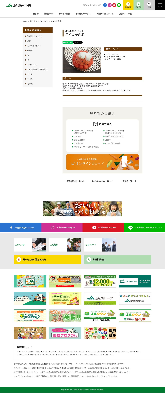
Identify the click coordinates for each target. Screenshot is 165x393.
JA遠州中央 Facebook (24, 228)
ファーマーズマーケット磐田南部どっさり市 (115, 132)
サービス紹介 (64, 14)
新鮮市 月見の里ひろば (114, 136)
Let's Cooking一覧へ (101, 181)
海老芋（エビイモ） (34, 36)
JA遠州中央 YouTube (107, 227)
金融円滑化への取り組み (128, 368)
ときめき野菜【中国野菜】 (36, 69)
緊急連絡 (125, 5)
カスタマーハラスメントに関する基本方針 (30, 368)
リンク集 (120, 377)
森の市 (108, 140)
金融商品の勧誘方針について (104, 368)
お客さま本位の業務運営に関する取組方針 (59, 372)
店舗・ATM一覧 (125, 14)
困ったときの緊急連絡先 (35, 259)
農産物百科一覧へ (75, 181)
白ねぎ (29, 50)
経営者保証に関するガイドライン (27, 372)
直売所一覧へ (128, 181)
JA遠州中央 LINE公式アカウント (148, 227)
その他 (29, 84)
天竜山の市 (78, 143)
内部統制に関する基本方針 (40, 364)
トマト (29, 74)
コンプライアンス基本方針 (24, 377)
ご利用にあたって (21, 364)
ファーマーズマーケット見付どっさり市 (83, 132)
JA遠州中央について (104, 14)
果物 (28, 41)
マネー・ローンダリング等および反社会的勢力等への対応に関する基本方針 (102, 364)
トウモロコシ (31, 65)
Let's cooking (43, 21)
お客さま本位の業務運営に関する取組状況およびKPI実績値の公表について (107, 372)
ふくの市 (77, 136)
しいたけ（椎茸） (33, 46)
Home (25, 21)
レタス (29, 79)
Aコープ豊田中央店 (112, 143)
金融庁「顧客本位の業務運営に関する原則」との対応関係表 (60, 377)
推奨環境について (96, 355)
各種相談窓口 (99, 259)
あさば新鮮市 (79, 140)
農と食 (36, 14)
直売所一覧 (48, 14)
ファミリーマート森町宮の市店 (86, 147)
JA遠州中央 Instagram (65, 227)
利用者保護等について (62, 364)
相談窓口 (137, 5)
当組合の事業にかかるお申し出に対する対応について (70, 368)
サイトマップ (110, 377)
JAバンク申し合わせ (94, 377)
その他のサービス (83, 14)
